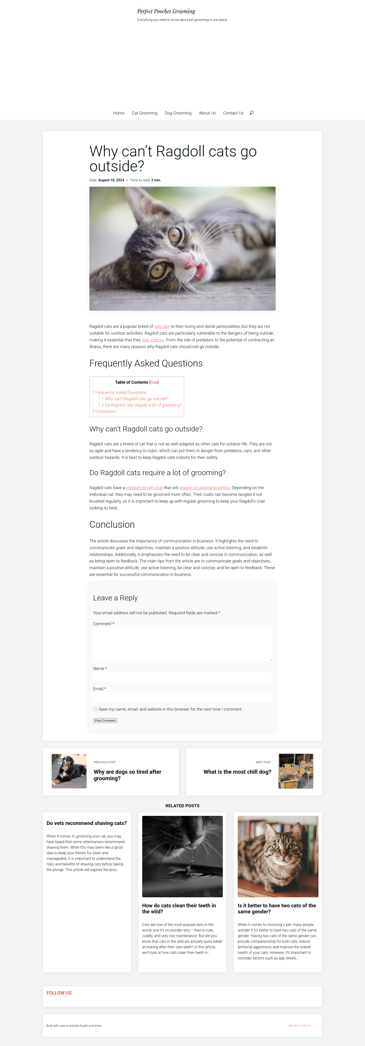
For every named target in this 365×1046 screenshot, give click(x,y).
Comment (103, 623)
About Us (207, 113)
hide (154, 382)
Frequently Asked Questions (119, 392)
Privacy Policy (299, 1031)
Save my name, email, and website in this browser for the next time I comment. (170, 714)
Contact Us (233, 113)
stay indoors (153, 339)
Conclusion (104, 411)
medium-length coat (144, 487)
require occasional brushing (204, 487)
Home (118, 113)
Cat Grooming (145, 113)
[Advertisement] (182, 66)
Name (100, 674)
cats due (162, 326)
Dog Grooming (178, 113)
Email (99, 694)
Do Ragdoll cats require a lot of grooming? (140, 405)
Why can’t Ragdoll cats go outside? (133, 398)
